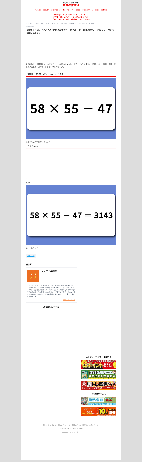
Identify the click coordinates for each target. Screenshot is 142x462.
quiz (78, 10)
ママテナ (73, 428)
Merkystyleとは (48, 425)
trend (97, 10)
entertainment (87, 10)
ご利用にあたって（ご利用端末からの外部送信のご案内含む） (77, 425)
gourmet (54, 10)
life (67, 10)
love (72, 10)
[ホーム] (27, 23)
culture (104, 10)
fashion (38, 10)
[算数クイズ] (31, 256)
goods (62, 10)
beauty (46, 10)
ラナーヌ (80, 428)
